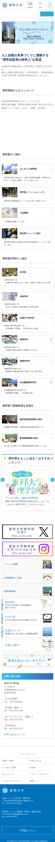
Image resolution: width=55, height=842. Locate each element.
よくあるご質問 (9, 767)
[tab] (40, 5)
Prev (7, 487)
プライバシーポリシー (39, 774)
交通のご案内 (8, 761)
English (33, 767)
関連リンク (34, 781)
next (52, 480)
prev (2, 480)
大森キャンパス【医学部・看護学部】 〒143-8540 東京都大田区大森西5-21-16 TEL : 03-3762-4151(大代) (17, 803)
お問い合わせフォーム (14, 734)
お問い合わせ (35, 761)
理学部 (6, 14)
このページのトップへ (27, 754)
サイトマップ (8, 774)
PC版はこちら (27, 830)
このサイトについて (11, 781)
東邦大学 (12, 5)
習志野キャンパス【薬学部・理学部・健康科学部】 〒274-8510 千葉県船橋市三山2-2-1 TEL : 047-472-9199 (22, 816)
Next (47, 487)
